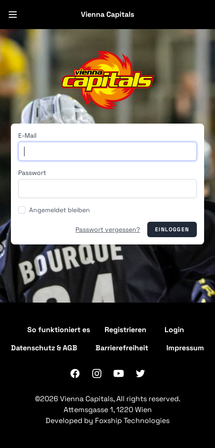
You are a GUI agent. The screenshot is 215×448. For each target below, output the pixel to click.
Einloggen (172, 229)
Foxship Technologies (132, 420)
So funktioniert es (58, 329)
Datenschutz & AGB (44, 348)
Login (174, 329)
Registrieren (125, 329)
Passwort (32, 173)
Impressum (185, 348)
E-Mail (27, 135)
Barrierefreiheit (121, 348)
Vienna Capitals (107, 14)
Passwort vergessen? (107, 229)
